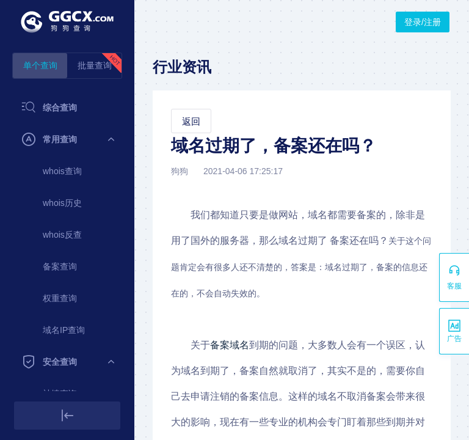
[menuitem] (67, 108)
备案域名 (229, 345)
